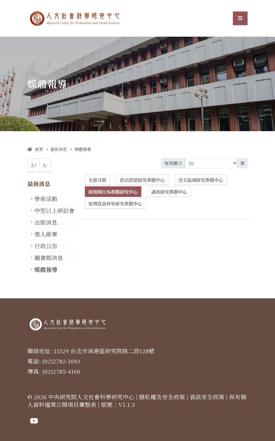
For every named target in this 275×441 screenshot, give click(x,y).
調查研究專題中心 (169, 191)
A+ (33, 165)
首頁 (35, 149)
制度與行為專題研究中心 (113, 191)
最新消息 (58, 149)
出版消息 (45, 222)
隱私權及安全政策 (162, 397)
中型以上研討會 (54, 210)
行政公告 (45, 246)
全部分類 (97, 179)
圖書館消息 (48, 258)
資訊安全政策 (207, 397)
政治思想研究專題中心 (142, 179)
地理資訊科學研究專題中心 (115, 203)
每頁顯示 (173, 163)
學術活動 (45, 199)
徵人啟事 (45, 234)
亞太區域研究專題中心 (200, 179)
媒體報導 (82, 149)
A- (45, 165)
